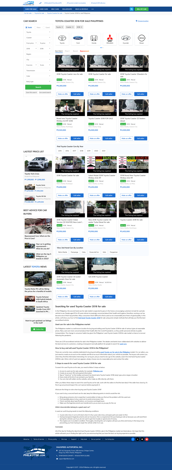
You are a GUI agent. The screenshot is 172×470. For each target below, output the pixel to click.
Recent (75, 51)
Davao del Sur (94, 252)
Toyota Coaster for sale (54, 13)
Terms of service (39, 439)
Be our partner (96, 439)
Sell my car (141, 9)
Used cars (44, 9)
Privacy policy (52, 439)
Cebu (84, 252)
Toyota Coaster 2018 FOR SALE (100, 118)
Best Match (59, 51)
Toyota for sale (39, 13)
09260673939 (79, 456)
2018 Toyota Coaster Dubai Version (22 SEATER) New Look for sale (70, 221)
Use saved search (45, 92)
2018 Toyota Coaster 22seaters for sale (133, 75)
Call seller (77, 94)
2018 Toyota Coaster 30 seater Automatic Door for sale (69, 278)
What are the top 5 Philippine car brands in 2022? (43, 256)
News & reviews (81, 9)
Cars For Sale (30, 9)
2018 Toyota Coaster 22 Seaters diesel (132, 119)
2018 (81, 151)
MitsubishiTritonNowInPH (54, 3)
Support (73, 439)
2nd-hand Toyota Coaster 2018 (89, 318)
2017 (74, 151)
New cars (55, 9)
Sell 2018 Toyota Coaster (98, 277)
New (38, 27)
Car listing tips (109, 439)
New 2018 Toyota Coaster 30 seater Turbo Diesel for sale (99, 221)
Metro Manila (62, 252)
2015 (60, 151)
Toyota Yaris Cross (32, 174)
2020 (96, 151)
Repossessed (84, 51)
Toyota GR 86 (41, 196)
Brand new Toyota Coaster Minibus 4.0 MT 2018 (67, 119)
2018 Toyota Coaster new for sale (70, 74)
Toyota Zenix (40, 185)
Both (30, 27)
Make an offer (63, 94)
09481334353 (63, 456)
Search (38, 87)
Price (68, 51)
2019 (88, 151)
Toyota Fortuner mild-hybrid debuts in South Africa (44, 299)
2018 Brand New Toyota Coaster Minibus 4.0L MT (133, 176)
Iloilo (104, 252)
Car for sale (27, 13)
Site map (64, 439)
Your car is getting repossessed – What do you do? (43, 246)
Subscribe (38, 329)
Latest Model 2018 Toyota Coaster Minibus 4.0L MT (101, 176)
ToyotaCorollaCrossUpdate (77, 3)
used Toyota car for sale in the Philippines (115, 352)
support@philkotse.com (66, 459)
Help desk (84, 439)
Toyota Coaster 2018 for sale (131, 220)
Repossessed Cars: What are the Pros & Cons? (37, 237)
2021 (103, 151)
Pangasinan (114, 252)
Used (48, 27)
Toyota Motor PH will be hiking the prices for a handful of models (38, 290)
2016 (67, 151)
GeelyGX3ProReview (98, 3)
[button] (102, 47)
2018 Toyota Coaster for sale (99, 74)
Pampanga (74, 252)
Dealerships (67, 9)
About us (26, 439)
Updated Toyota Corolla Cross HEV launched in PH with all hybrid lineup (43, 309)
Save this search (31, 92)
